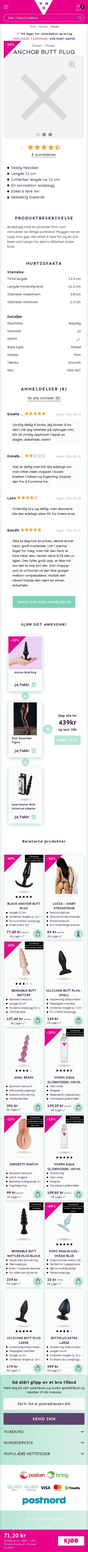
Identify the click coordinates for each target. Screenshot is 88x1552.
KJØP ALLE (67, 740)
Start (33, 26)
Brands (43, 26)
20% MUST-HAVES (62, 38)
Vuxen (55, 26)
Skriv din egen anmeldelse (44, 602)
